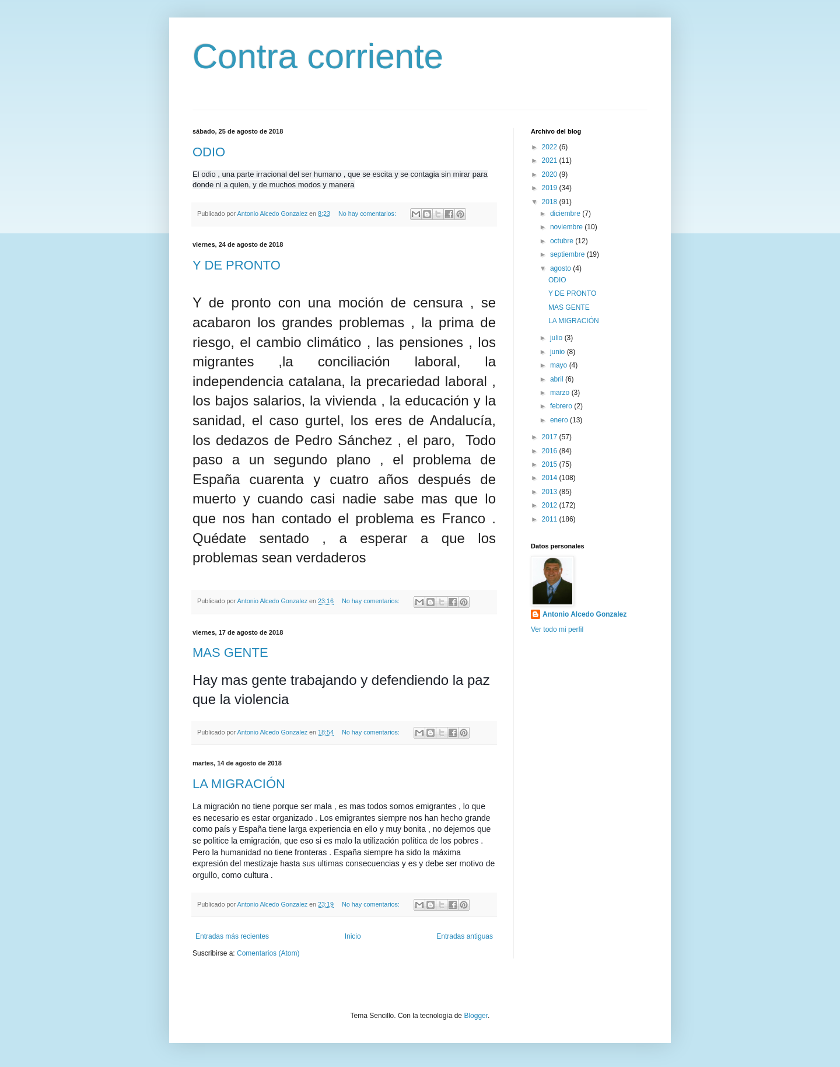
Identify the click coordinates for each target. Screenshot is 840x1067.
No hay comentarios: (368, 213)
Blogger (476, 1016)
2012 (550, 505)
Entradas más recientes (232, 936)
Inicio (353, 936)
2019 (550, 188)
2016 (550, 451)
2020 (550, 174)
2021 (550, 160)
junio (558, 352)
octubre (562, 241)
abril (557, 379)
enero (560, 420)
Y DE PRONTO (236, 265)
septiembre (568, 254)
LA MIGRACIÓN (238, 783)
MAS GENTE (230, 652)
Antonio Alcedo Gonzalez (584, 614)
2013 (550, 492)
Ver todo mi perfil (557, 629)
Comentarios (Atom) (268, 953)
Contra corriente (317, 56)
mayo (559, 365)
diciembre (566, 213)
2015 (550, 464)
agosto (561, 268)
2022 (550, 147)
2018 (550, 202)
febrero (562, 406)
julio (557, 338)
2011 (550, 519)
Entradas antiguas (464, 936)
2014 (550, 478)
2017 (550, 437)
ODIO (208, 152)
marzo (561, 393)
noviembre (567, 227)
